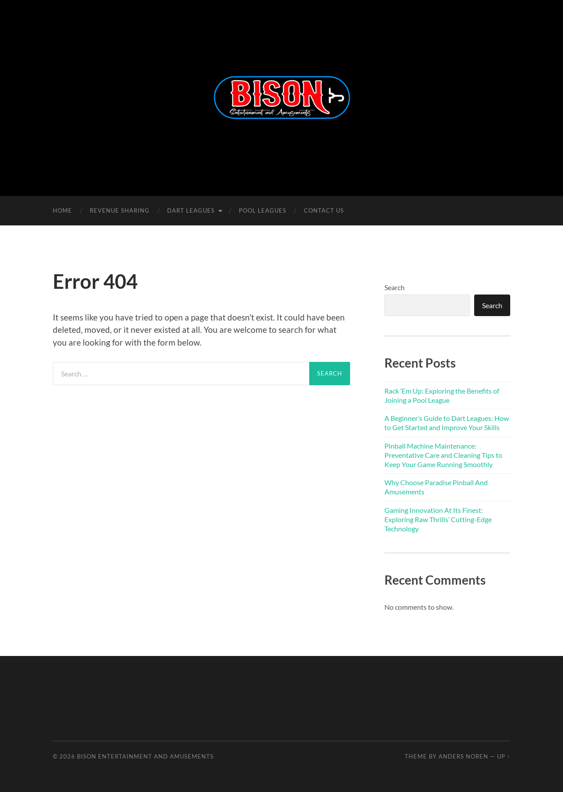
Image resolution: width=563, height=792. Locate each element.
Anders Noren (463, 756)
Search (394, 287)
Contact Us (324, 210)
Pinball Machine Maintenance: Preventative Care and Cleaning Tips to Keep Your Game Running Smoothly (443, 455)
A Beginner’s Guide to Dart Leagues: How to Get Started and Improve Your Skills (446, 422)
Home (62, 210)
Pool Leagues (262, 210)
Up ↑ (503, 756)
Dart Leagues (191, 210)
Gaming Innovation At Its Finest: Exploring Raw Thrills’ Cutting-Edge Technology (438, 519)
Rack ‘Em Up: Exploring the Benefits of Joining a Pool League (441, 395)
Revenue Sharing (120, 210)
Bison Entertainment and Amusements (145, 756)
